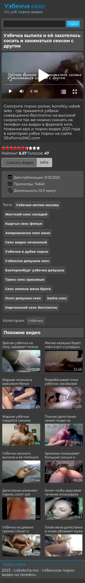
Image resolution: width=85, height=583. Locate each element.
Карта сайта (14, 564)
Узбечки (35, 320)
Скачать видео (27, 162)
